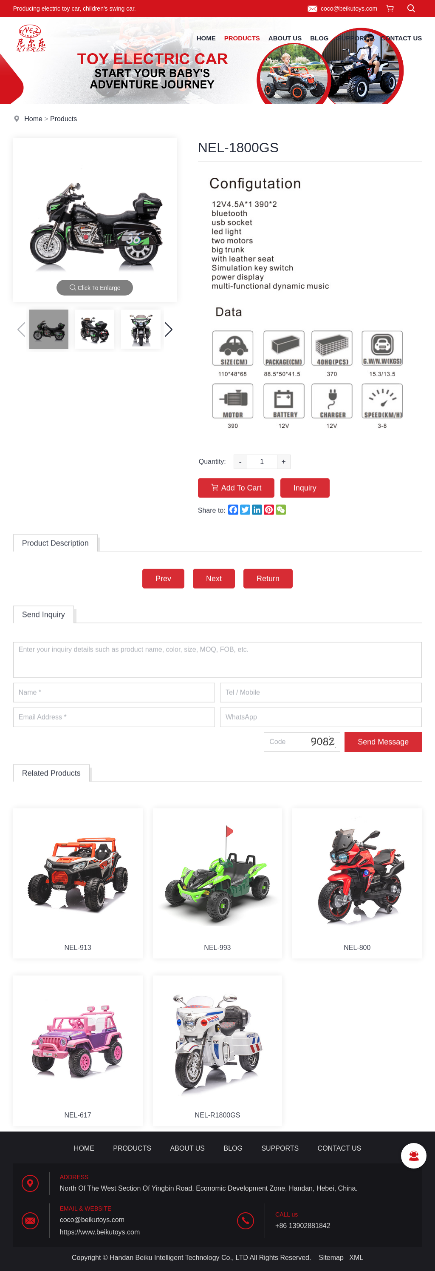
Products (242, 38)
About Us (285, 38)
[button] (168, 329)
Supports (355, 38)
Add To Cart (236, 504)
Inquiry (305, 504)
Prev (163, 590)
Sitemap (331, 1257)
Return (268, 590)
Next (214, 590)
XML (356, 1257)
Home (206, 38)
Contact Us (401, 38)
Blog (319, 38)
